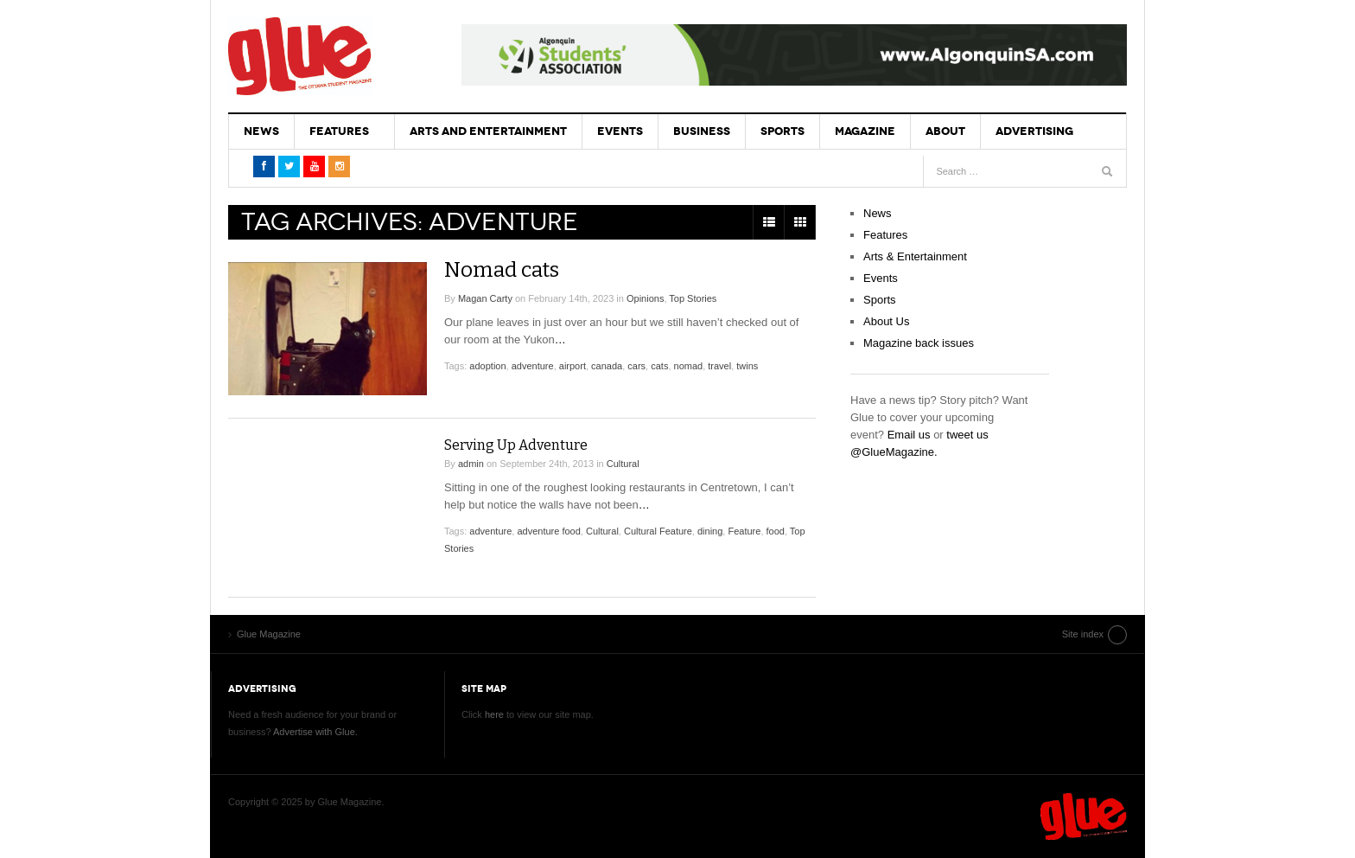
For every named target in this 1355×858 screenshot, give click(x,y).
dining (709, 531)
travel (719, 366)
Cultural (623, 463)
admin (471, 463)
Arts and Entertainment (488, 131)
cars (636, 366)
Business (701, 131)
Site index (1083, 634)
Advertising (1034, 131)
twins (747, 366)
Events (620, 131)
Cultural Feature (658, 531)
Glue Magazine (300, 56)
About (945, 131)
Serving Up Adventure (516, 445)
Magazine (865, 131)
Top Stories (692, 298)
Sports (782, 131)
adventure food (548, 531)
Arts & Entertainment (915, 256)
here (494, 714)
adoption (487, 366)
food (776, 531)
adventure (533, 366)
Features (339, 131)
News (261, 131)
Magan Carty (485, 298)
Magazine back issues (918, 342)
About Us (886, 321)
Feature (744, 531)
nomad (688, 366)
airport (572, 366)
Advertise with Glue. (315, 732)
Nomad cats (501, 270)
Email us (909, 434)
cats (659, 366)
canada (606, 366)
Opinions (645, 298)
